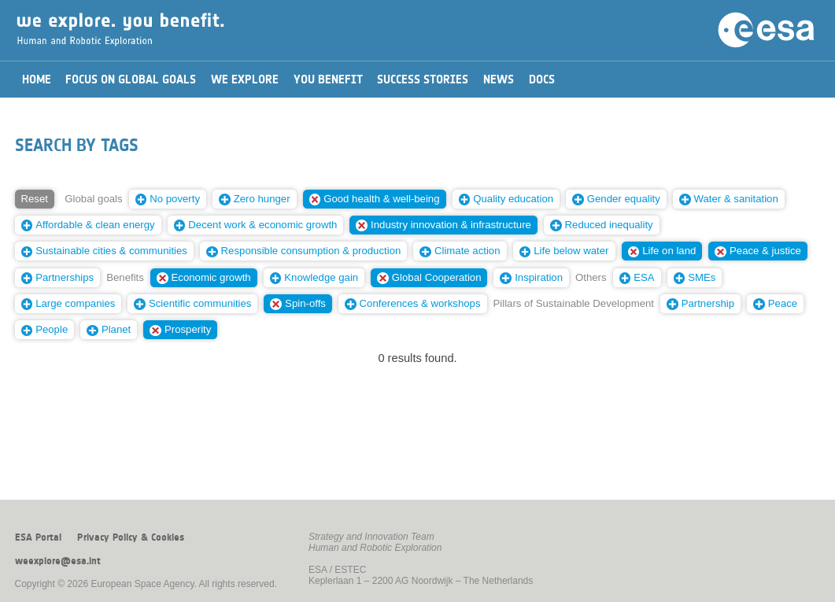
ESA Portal (38, 537)
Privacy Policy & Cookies (130, 537)
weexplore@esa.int (58, 561)
